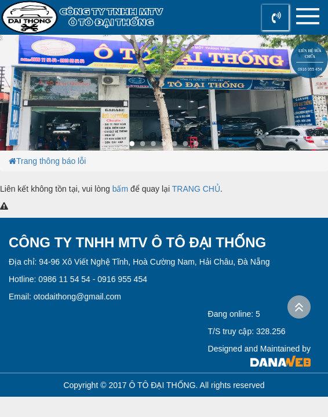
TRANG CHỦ (196, 188)
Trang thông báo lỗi (51, 161)
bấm (120, 188)
